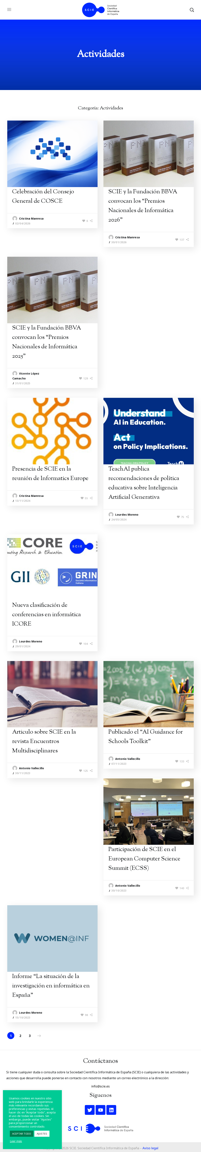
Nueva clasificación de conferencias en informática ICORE (46, 614)
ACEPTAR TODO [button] (21, 1133)
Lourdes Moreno (126, 514)
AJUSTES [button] (42, 1133)
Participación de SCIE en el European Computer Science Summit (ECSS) (144, 859)
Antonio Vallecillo (31, 768)
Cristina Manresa (31, 218)
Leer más (16, 1141)
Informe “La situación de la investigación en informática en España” (51, 986)
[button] (192, 10)
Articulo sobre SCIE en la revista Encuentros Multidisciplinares (44, 741)
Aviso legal (150, 1148)
